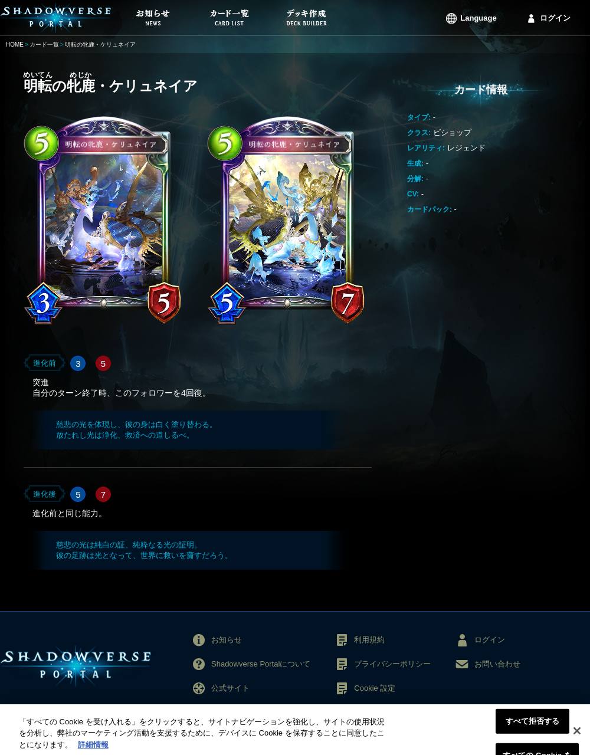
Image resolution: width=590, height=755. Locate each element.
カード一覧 (44, 44)
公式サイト (230, 688)
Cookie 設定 (374, 688)
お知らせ (226, 639)
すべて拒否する (533, 724)
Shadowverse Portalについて (260, 663)
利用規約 (369, 639)
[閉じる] (577, 734)
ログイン (555, 18)
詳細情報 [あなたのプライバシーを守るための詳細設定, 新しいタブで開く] (93, 748)
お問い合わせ (497, 663)
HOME (15, 44)
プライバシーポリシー (392, 663)
